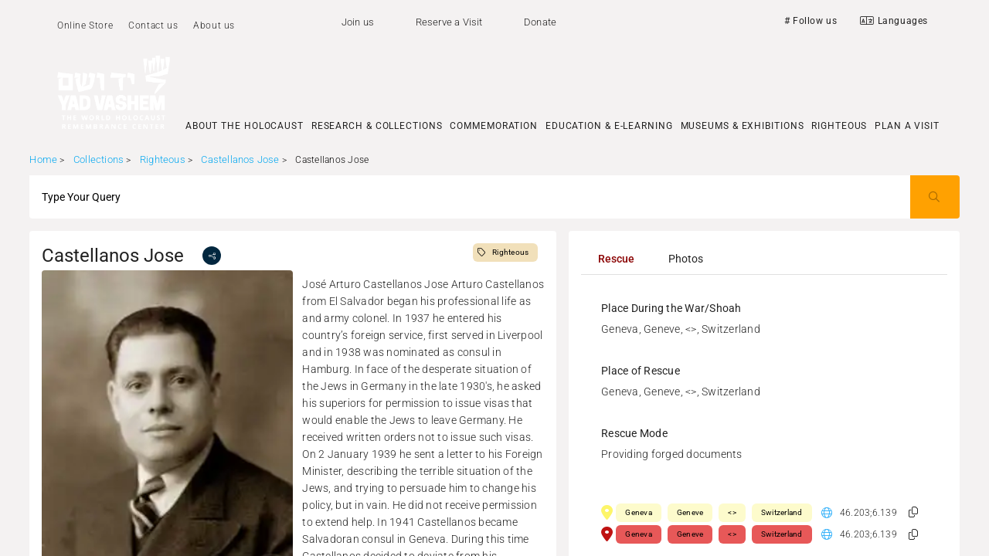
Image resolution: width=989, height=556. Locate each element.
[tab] (616, 258)
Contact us (153, 25)
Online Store (85, 25)
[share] (211, 255)
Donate (540, 22)
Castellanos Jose (241, 159)
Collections (98, 159)
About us (214, 25)
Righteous (162, 159)
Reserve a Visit (449, 22)
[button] (913, 512)
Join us (358, 22)
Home (43, 159)
